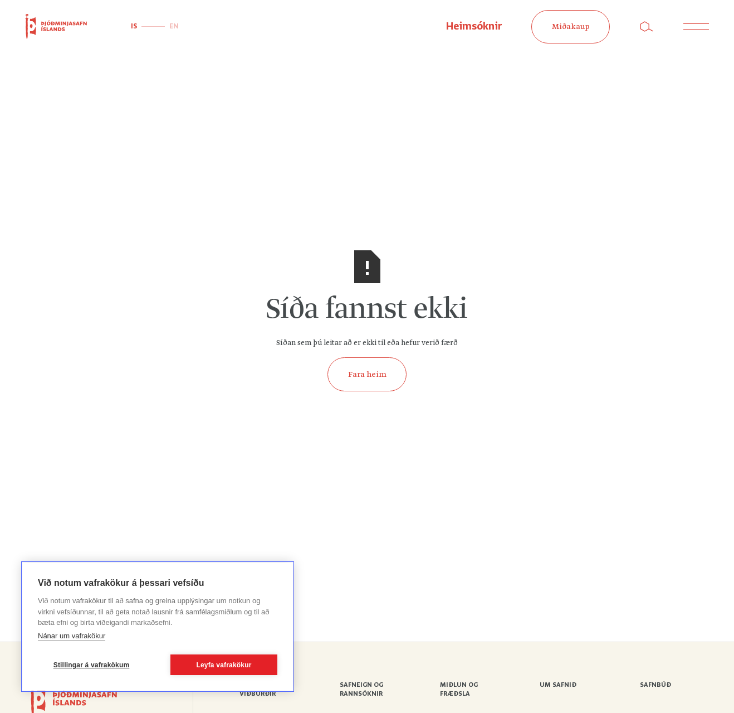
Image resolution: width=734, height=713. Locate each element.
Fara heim (367, 375)
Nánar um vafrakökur (71, 636)
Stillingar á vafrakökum (91, 665)
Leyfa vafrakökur (223, 665)
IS (134, 26)
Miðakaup (571, 27)
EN (174, 26)
